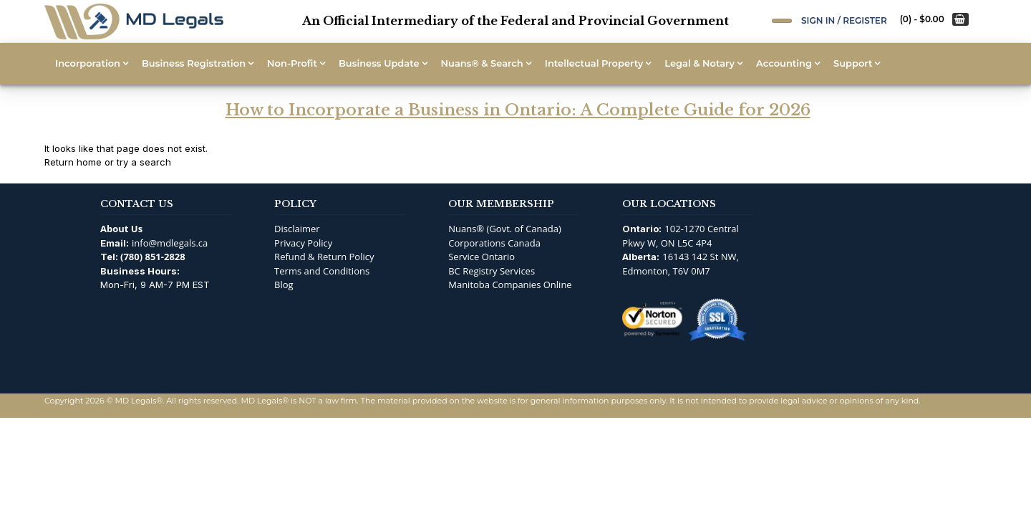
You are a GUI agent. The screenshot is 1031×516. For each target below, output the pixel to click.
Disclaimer (297, 228)
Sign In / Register (844, 20)
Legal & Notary (699, 63)
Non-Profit (292, 63)
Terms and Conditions (321, 270)
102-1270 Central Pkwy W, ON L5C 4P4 (680, 235)
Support (852, 63)
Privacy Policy (303, 242)
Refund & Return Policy (324, 256)
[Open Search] (782, 21)
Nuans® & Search (482, 63)
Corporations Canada (494, 242)
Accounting (784, 63)
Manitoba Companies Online (509, 284)
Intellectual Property (594, 63)
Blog (284, 284)
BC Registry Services (491, 270)
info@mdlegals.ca (170, 242)
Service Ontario (481, 256)
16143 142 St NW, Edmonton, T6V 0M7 (680, 263)
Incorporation (87, 63)
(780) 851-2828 (152, 256)
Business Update (379, 63)
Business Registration (194, 63)
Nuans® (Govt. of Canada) (504, 228)
